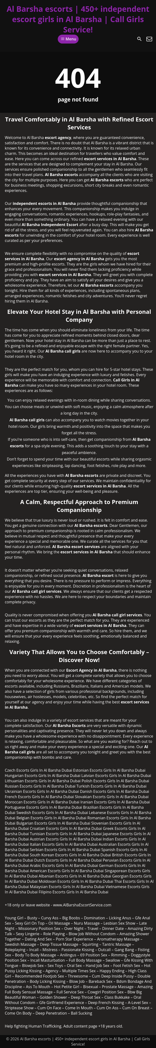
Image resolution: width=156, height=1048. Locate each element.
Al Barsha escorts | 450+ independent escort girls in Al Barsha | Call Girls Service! (78, 19)
